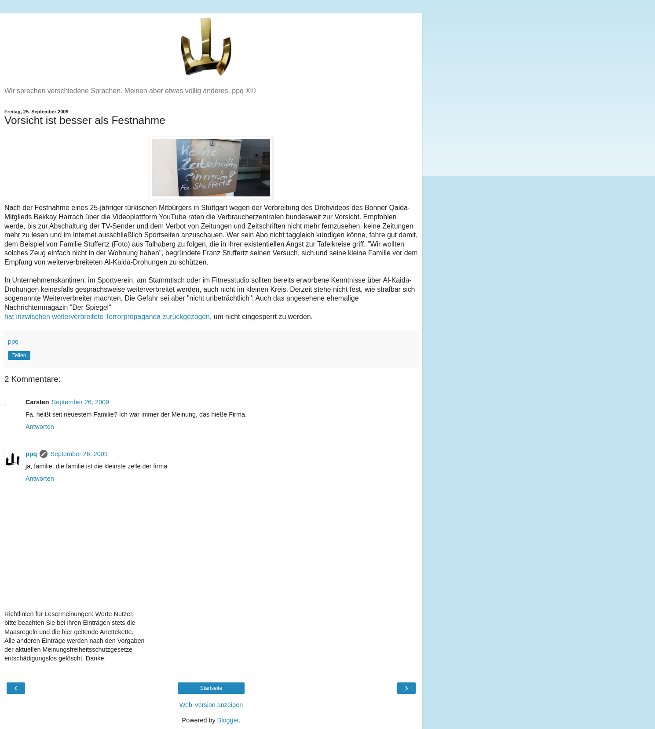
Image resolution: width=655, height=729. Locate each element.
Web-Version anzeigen (211, 704)
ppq (31, 453)
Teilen (19, 355)
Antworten (40, 426)
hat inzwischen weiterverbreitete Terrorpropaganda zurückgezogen (107, 316)
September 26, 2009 (80, 402)
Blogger (228, 720)
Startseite (211, 688)
